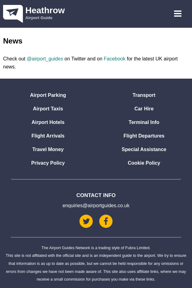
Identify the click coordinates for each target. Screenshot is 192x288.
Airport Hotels (48, 122)
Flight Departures (144, 135)
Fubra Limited (137, 247)
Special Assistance (144, 149)
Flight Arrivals (48, 135)
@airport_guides (45, 58)
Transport (144, 95)
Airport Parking (48, 95)
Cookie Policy (144, 163)
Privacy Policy (48, 163)
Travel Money (48, 149)
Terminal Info (144, 122)
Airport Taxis (48, 108)
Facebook (114, 58)
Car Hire (144, 108)
